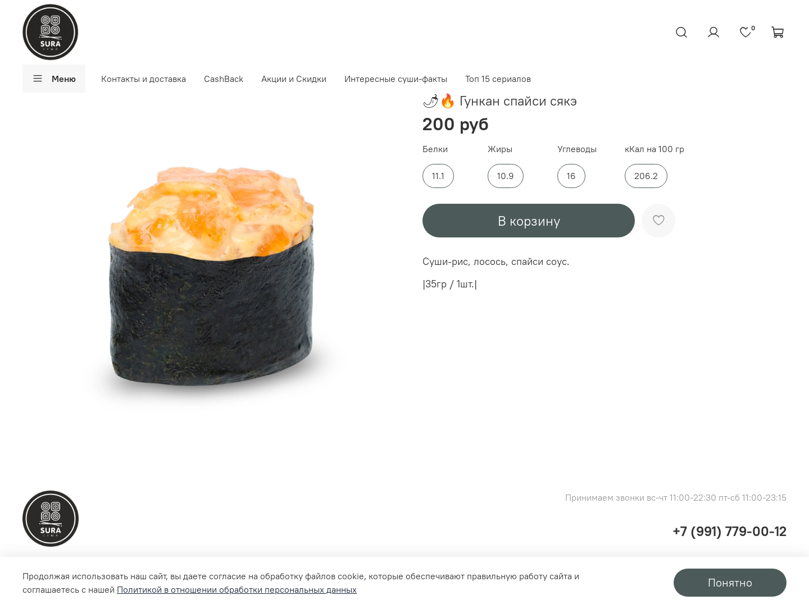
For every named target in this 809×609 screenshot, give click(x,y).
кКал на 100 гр (654, 149)
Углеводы (577, 149)
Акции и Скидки (293, 78)
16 (571, 175)
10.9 (505, 175)
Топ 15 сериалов (498, 78)
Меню (54, 78)
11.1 (438, 175)
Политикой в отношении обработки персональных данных (237, 589)
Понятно (730, 582)
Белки (435, 149)
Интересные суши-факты (395, 78)
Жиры (500, 149)
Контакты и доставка (143, 78)
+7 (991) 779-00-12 (729, 531)
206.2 (646, 175)
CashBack (223, 78)
